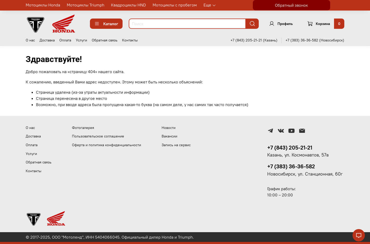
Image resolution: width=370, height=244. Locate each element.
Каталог (106, 23)
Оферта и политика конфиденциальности (106, 145)
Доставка (47, 40)
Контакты (130, 40)
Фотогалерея (83, 127)
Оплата (65, 40)
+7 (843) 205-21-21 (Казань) (254, 40)
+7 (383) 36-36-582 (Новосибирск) (314, 40)
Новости (168, 127)
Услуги (81, 40)
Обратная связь (104, 40)
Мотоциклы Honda (43, 4)
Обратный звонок (291, 5)
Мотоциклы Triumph (85, 4)
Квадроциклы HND (128, 4)
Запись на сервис (176, 145)
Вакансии (169, 136)
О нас (30, 40)
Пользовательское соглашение (98, 136)
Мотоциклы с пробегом (175, 4)
